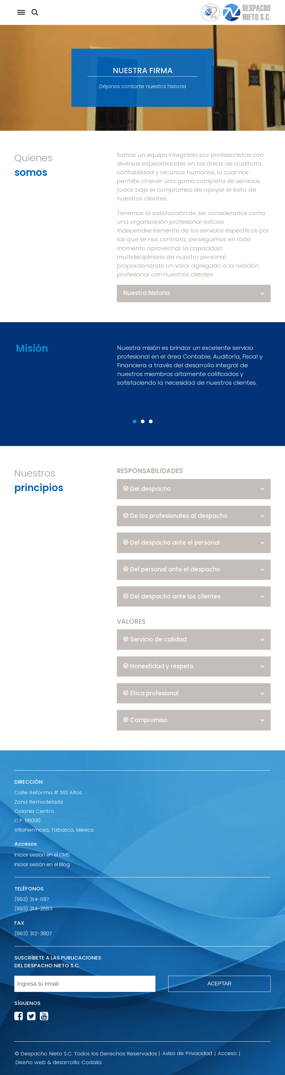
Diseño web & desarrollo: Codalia (58, 1062)
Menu (19, 9)
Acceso (227, 1053)
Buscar (35, 12)
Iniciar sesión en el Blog (42, 864)
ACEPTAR (219, 984)
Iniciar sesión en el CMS (42, 854)
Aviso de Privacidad (187, 1053)
